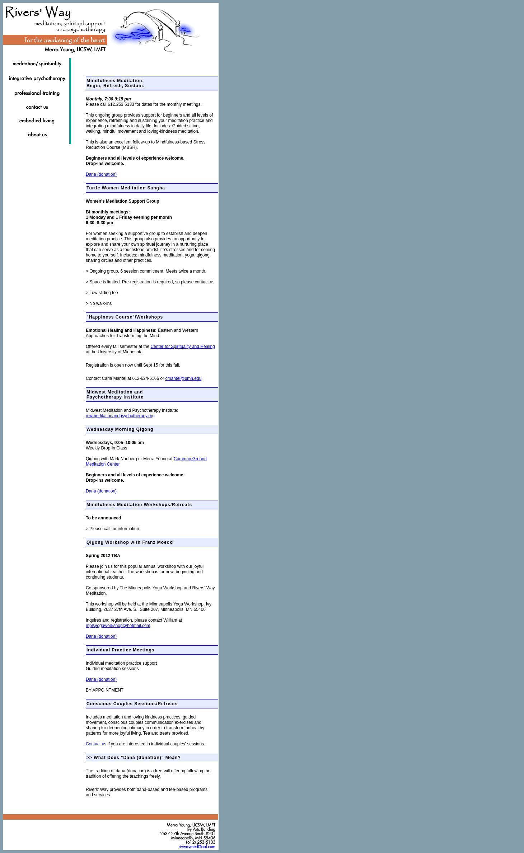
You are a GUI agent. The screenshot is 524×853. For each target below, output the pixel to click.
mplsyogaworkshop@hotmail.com (118, 625)
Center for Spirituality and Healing (183, 346)
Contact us (96, 743)
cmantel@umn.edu (183, 378)
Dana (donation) (101, 174)
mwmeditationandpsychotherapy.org (120, 415)
